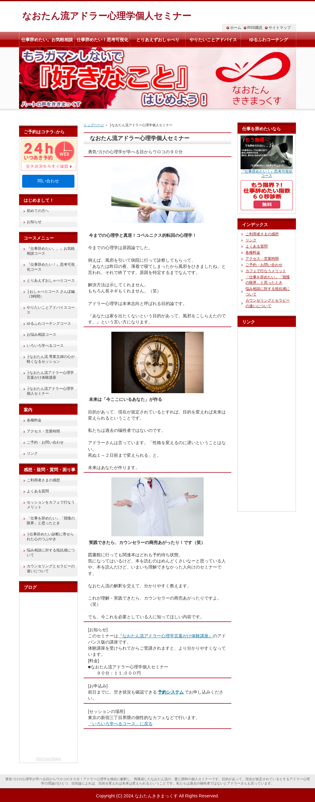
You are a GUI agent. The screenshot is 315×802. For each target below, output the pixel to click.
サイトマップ (280, 27)
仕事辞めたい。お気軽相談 (47, 39)
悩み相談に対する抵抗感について (51, 552)
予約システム (171, 692)
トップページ (94, 125)
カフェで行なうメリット (265, 271)
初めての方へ (38, 211)
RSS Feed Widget (48, 759)
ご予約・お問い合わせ (45, 442)
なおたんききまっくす (156, 795)
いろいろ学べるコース (45, 345)
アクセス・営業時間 (43, 431)
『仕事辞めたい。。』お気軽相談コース (51, 251)
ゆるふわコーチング (268, 39)
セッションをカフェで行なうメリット (51, 504)
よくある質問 (38, 491)
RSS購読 (254, 27)
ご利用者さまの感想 (43, 480)
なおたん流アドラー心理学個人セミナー (106, 16)
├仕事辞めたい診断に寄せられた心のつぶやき (50, 536)
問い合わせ (48, 181)
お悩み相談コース (41, 334)
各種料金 (34, 420)
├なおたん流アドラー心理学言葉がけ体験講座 (50, 375)
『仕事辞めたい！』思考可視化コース (51, 267)
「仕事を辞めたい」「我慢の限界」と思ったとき (51, 520)
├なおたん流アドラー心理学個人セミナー (50, 391)
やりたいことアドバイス (213, 39)
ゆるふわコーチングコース (49, 323)
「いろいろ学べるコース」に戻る (120, 723)
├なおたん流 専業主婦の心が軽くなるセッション (51, 359)
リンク (32, 453)
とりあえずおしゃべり (157, 39)
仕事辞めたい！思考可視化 (102, 39)
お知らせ (34, 222)
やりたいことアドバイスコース (51, 310)
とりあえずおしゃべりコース (51, 280)
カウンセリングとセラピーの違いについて (51, 568)
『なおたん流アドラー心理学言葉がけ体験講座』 (165, 635)
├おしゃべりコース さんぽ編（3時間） (51, 294)
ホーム (235, 27)
